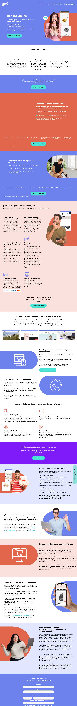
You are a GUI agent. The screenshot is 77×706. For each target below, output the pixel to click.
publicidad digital (9, 521)
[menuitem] (41, 4)
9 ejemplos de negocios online (21, 607)
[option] (11, 326)
